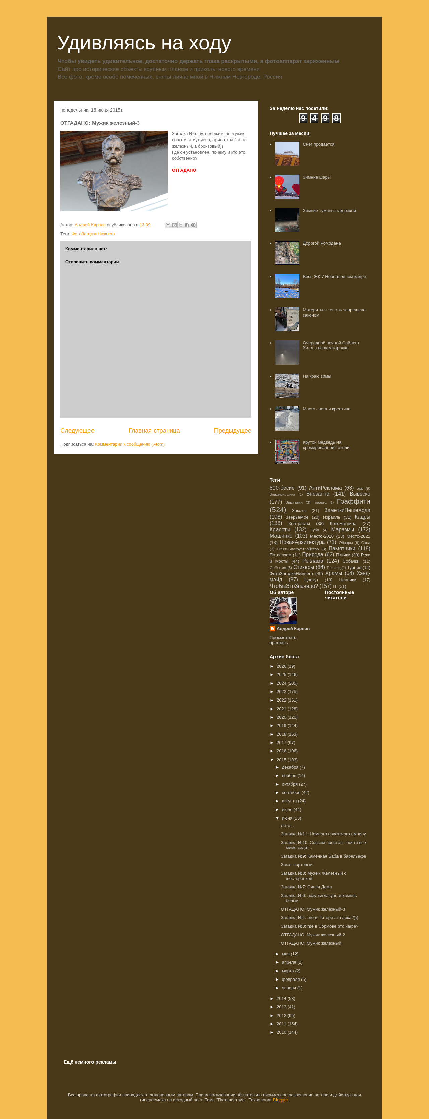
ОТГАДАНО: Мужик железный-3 (313, 909)
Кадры (362, 517)
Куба (315, 530)
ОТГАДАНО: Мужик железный (311, 943)
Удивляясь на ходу (144, 42)
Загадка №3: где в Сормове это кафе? (319, 926)
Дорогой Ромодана (322, 243)
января (289, 987)
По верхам (281, 554)
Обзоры (346, 542)
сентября (292, 792)
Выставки (294, 502)
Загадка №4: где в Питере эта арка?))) (319, 917)
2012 (282, 1015)
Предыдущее (232, 430)
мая (286, 953)
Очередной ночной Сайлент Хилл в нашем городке (331, 345)
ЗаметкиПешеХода (347, 510)
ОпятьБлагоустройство (298, 549)
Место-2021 (358, 536)
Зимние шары (317, 177)
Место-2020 (322, 536)
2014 (282, 998)
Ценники (347, 579)
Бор (359, 488)
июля (288, 809)
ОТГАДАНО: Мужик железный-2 (313, 934)
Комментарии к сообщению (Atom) (130, 444)
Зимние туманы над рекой (329, 210)
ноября (290, 775)
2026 (282, 666)
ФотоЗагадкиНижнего (93, 233)
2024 (282, 683)
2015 (282, 759)
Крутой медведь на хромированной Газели (326, 445)
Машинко (281, 536)
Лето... (287, 825)
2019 (282, 725)
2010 (282, 1032)
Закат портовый (296, 864)
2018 (282, 734)
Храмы (333, 573)
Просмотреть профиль (283, 640)
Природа (312, 554)
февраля (291, 979)
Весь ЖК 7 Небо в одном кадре (334, 276)
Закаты (299, 510)
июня (288, 818)
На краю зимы (317, 376)
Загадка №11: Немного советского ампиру (323, 833)
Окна (365, 542)
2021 (282, 708)
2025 (282, 674)
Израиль (331, 517)
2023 (282, 691)
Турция (354, 567)
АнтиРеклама (325, 488)
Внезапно (317, 494)
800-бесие (282, 488)
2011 (282, 1023)
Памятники (342, 548)
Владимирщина (282, 494)
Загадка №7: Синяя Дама (306, 886)
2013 (282, 1006)
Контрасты (299, 523)
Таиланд (334, 568)
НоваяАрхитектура (302, 542)
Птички (343, 554)
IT (335, 586)
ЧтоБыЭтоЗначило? (294, 586)
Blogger (280, 1099)
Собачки (351, 561)
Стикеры (303, 567)
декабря (291, 767)
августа (290, 800)
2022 (282, 700)
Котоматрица (343, 523)
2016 (282, 750)
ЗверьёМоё (297, 517)
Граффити (353, 501)
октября (290, 784)
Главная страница (154, 430)
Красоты (280, 530)
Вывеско (360, 494)
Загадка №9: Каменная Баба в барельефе (323, 856)
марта (288, 970)
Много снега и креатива (326, 408)
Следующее (77, 430)
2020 (282, 717)
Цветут (312, 579)
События (278, 567)
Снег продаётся (318, 144)
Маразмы (342, 530)
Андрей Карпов (293, 628)
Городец (320, 502)
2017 (282, 742)
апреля (290, 962)
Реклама (312, 561)
